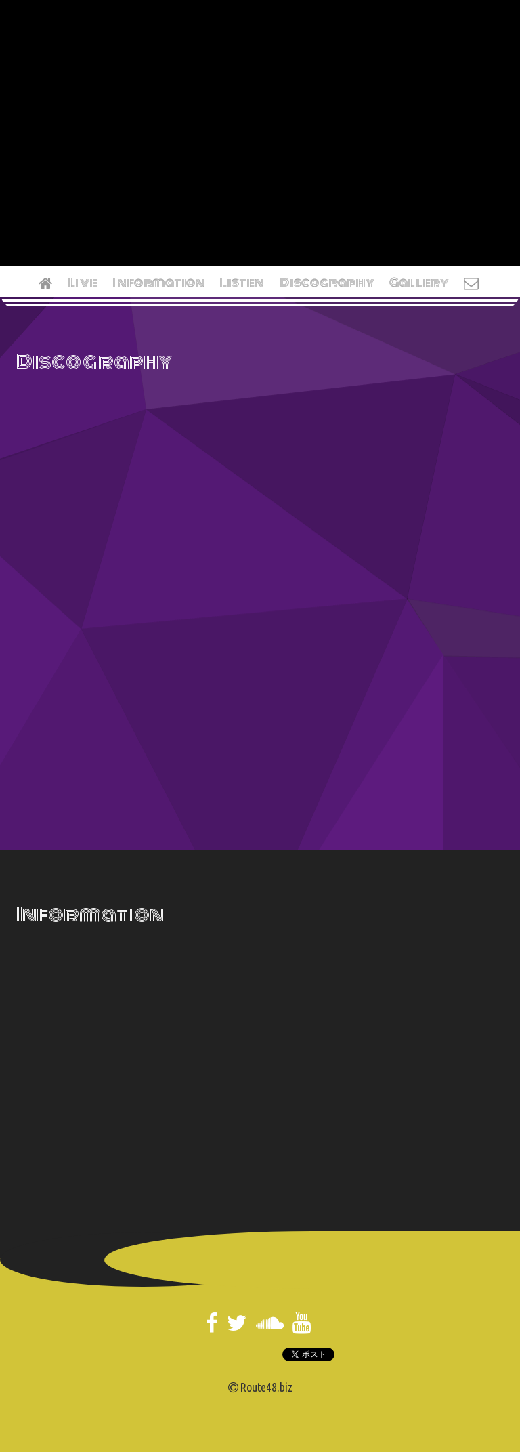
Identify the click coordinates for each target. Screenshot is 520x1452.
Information (158, 282)
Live (83, 282)
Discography (326, 282)
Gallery (419, 282)
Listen (241, 282)
